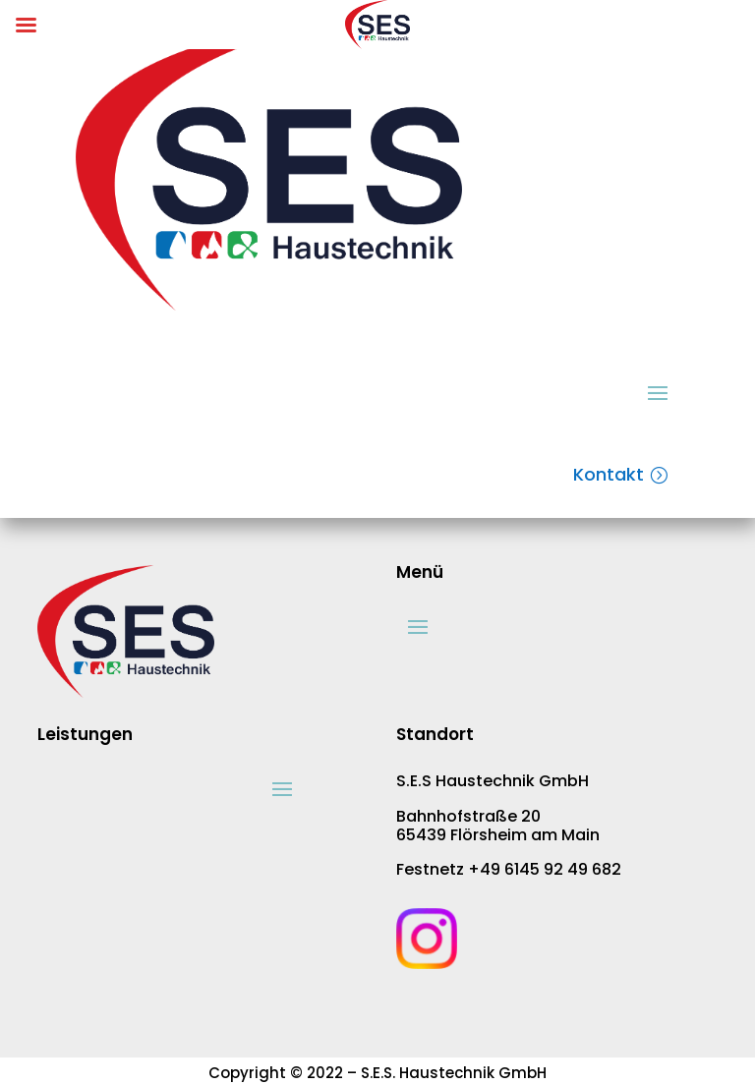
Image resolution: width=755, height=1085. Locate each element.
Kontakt (608, 474)
